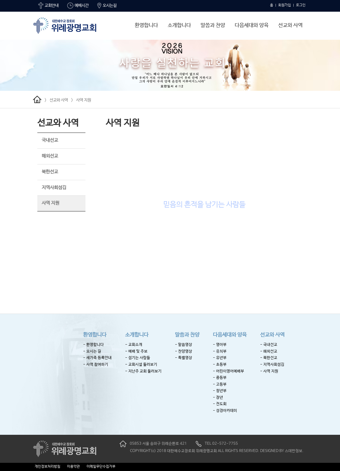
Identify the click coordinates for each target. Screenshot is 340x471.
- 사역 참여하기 (95, 364)
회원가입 (284, 5)
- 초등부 (220, 364)
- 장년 (218, 397)
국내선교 (50, 140)
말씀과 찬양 (213, 25)
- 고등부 (220, 384)
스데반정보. (294, 451)
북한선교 (50, 172)
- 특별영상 (183, 358)
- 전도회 (220, 404)
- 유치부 (220, 351)
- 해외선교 (268, 351)
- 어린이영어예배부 (228, 371)
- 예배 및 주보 (136, 351)
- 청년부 (220, 391)
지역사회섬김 (54, 187)
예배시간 (78, 5)
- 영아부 (220, 345)
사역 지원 (83, 100)
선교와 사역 (290, 25)
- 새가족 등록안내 (97, 358)
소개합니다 (179, 25)
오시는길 (107, 5)
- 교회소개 (133, 345)
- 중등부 (220, 378)
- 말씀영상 (183, 345)
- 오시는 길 (92, 351)
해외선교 (50, 156)
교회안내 (48, 5)
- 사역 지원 (269, 371)
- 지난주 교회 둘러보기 (143, 371)
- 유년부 (220, 358)
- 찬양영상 (183, 351)
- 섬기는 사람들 (137, 358)
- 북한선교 (268, 358)
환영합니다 (146, 25)
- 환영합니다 (93, 345)
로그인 (301, 5)
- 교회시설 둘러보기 (141, 364)
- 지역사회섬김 (272, 364)
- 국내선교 (268, 345)
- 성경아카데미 (225, 411)
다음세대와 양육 (252, 25)
